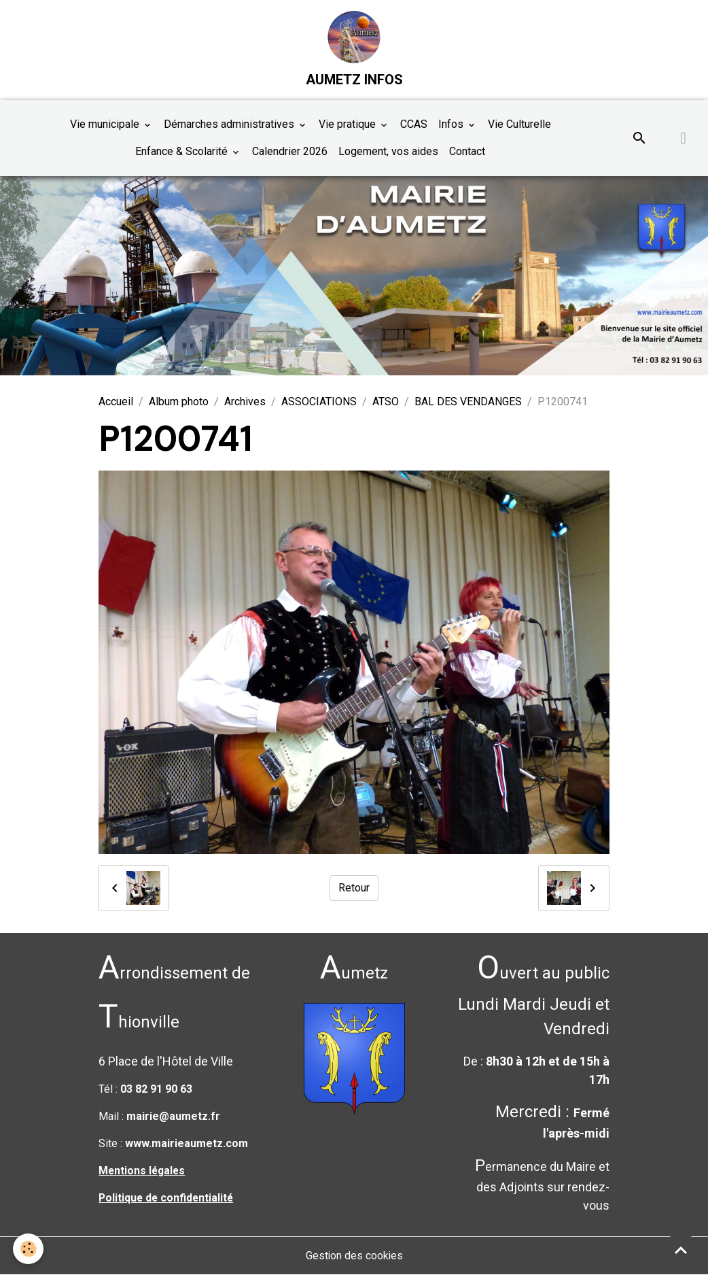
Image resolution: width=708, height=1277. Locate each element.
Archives (245, 403)
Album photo (179, 403)
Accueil (116, 403)
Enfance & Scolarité (182, 153)
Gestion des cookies (354, 1257)
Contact (467, 153)
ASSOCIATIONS (319, 403)
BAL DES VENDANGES (468, 403)
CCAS (413, 126)
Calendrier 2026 (290, 153)
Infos (452, 126)
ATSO (385, 403)
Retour (354, 889)
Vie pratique (348, 126)
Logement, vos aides (388, 153)
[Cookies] (29, 1248)
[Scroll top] (681, 1250)
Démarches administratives (230, 126)
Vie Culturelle (519, 126)
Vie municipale (106, 126)
